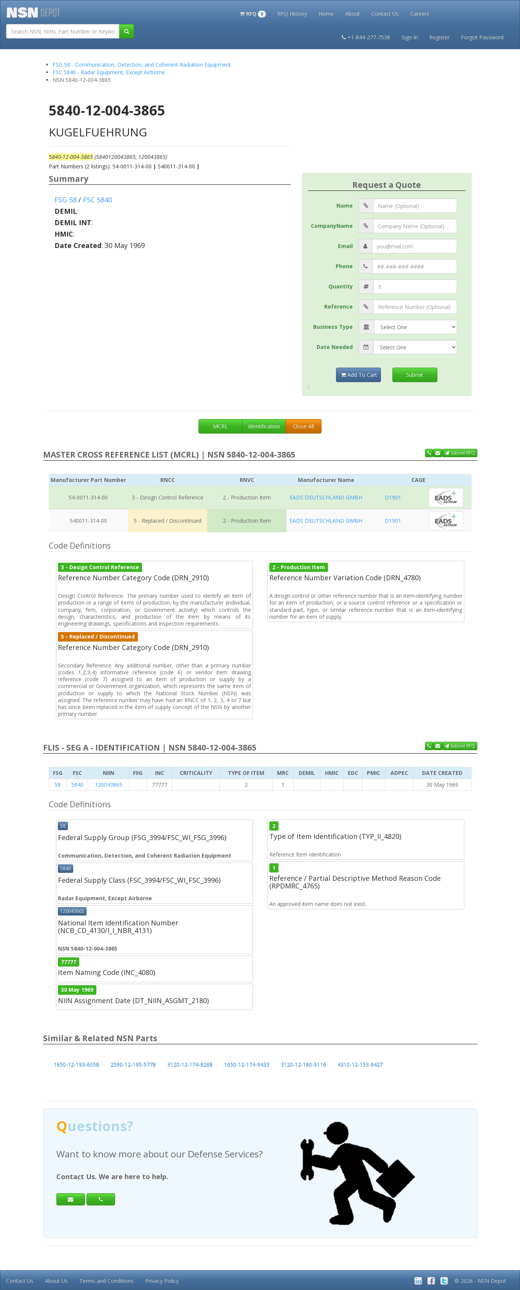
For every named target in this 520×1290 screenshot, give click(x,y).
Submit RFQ (460, 453)
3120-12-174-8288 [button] (190, 1064)
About (352, 13)
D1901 (393, 497)
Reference (338, 306)
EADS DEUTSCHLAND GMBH (326, 497)
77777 (68, 961)
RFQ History (292, 13)
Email (345, 246)
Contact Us (385, 13)
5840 (77, 784)
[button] (253, 12)
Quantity (340, 286)
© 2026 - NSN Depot (480, 1280)
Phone (344, 266)
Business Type (333, 326)
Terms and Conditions (106, 1280)
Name (344, 205)
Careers (419, 13)
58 (57, 784)
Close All (303, 426)
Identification (264, 426)
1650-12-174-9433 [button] (246, 1064)
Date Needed (335, 347)
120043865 (108, 784)
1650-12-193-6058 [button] (76, 1064)
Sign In (410, 37)
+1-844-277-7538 (366, 37)
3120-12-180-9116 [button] (303, 1064)
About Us (56, 1280)
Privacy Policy (162, 1280)
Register (439, 37)
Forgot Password (482, 37)
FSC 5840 (97, 199)
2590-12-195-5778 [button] (133, 1064)
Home (326, 13)
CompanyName (332, 225)
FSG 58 (65, 199)
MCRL (220, 426)
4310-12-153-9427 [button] (360, 1064)
